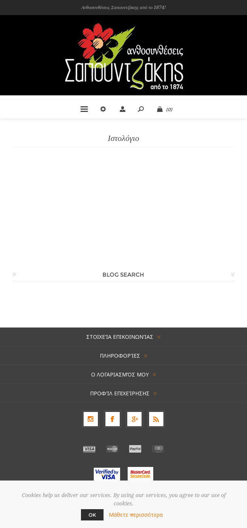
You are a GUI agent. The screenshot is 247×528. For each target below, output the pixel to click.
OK (92, 515)
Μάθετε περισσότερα (136, 514)
